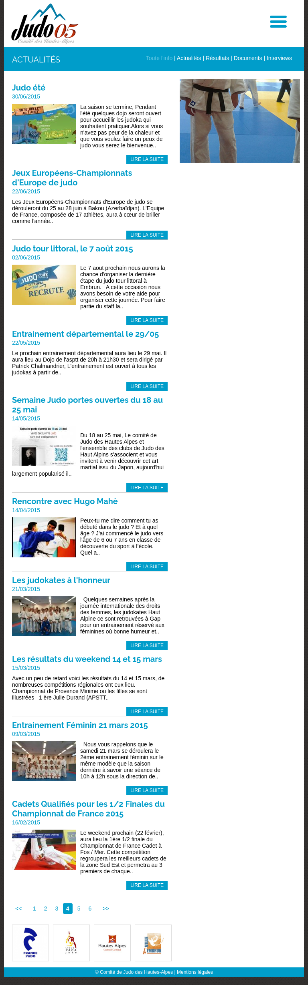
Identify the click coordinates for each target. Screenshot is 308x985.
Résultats (217, 58)
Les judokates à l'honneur (61, 580)
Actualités (189, 58)
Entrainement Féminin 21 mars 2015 (80, 725)
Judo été (28, 87)
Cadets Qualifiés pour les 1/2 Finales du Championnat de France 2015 (88, 808)
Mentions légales (195, 972)
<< (18, 908)
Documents (248, 58)
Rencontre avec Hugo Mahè (65, 501)
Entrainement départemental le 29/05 (85, 334)
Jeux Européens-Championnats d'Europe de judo (72, 177)
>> (106, 908)
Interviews (279, 58)
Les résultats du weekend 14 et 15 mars (87, 659)
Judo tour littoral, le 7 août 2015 (72, 248)
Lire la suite (147, 159)
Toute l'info (159, 58)
